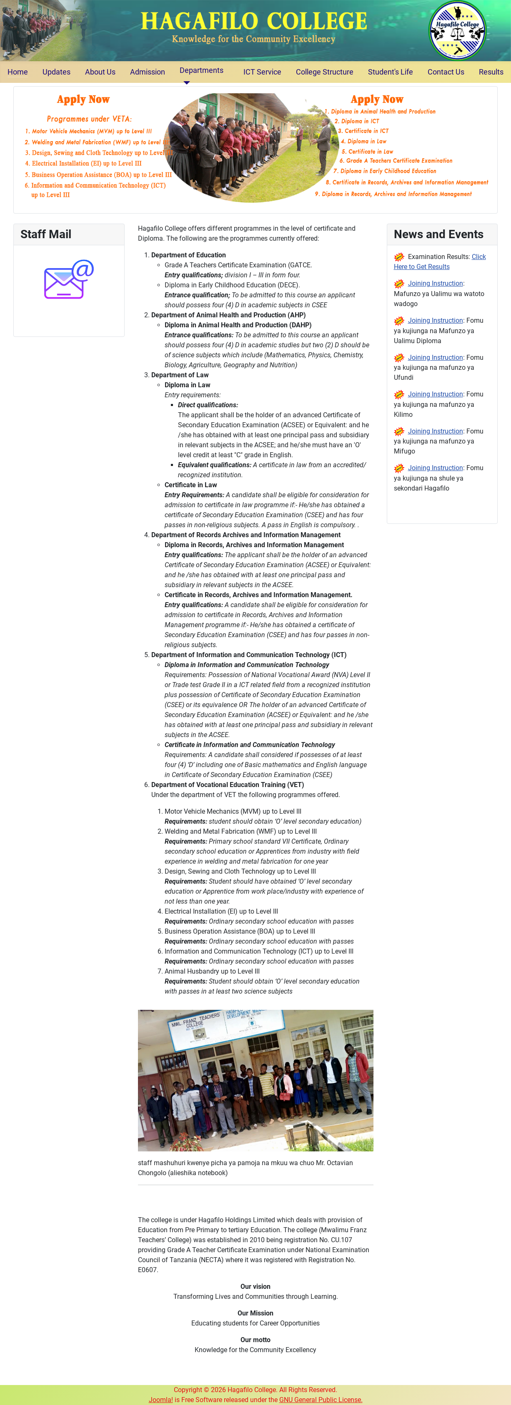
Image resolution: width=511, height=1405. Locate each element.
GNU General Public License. (321, 1400)
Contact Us (446, 72)
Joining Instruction (435, 283)
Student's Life (390, 72)
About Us (100, 72)
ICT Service (262, 72)
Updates (56, 72)
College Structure (324, 72)
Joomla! (161, 1400)
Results (491, 72)
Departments (201, 70)
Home (18, 72)
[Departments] (185, 83)
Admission (147, 72)
